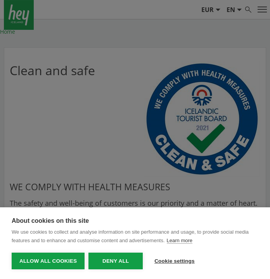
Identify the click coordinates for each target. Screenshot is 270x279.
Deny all (115, 261)
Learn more (179, 240)
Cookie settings (174, 261)
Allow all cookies (48, 261)
